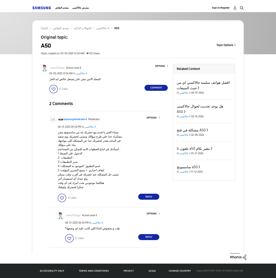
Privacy (129, 270)
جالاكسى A (81, 73)
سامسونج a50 (187, 167)
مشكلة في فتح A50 (191, 130)
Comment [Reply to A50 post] (156, 87)
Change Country (180, 270)
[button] (162, 66)
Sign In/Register (221, 7)
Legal (152, 270)
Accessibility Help (52, 270)
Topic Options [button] (225, 45)
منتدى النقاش (62, 7)
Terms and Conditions (94, 270)
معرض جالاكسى (80, 7)
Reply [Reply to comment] (148, 196)
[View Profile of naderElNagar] (57, 67)
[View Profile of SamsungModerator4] (75, 119)
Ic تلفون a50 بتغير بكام (193, 148)
